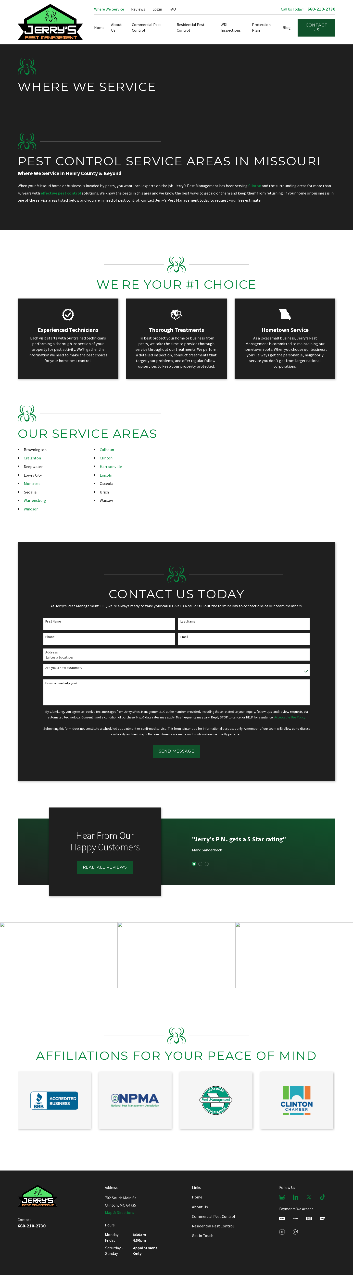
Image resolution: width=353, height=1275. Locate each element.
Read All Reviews (102, 867)
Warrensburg (32, 500)
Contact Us (317, 27)
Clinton (254, 185)
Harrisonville (108, 466)
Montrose (29, 483)
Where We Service (109, 9)
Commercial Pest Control (213, 1216)
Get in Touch (202, 1235)
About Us (200, 1206)
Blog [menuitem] (287, 27)
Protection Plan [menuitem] (261, 27)
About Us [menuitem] (116, 27)
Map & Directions (119, 1212)
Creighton (29, 457)
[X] (309, 1197)
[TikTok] (322, 1197)
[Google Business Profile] (282, 1197)
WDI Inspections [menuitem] (231, 27)
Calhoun (104, 449)
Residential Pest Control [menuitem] (191, 27)
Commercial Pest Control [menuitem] (146, 27)
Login (157, 9)
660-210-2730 (321, 9)
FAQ (172, 9)
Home (197, 1197)
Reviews (138, 9)
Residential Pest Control (213, 1225)
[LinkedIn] (295, 1197)
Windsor (28, 509)
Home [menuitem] (99, 27)
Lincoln (103, 475)
